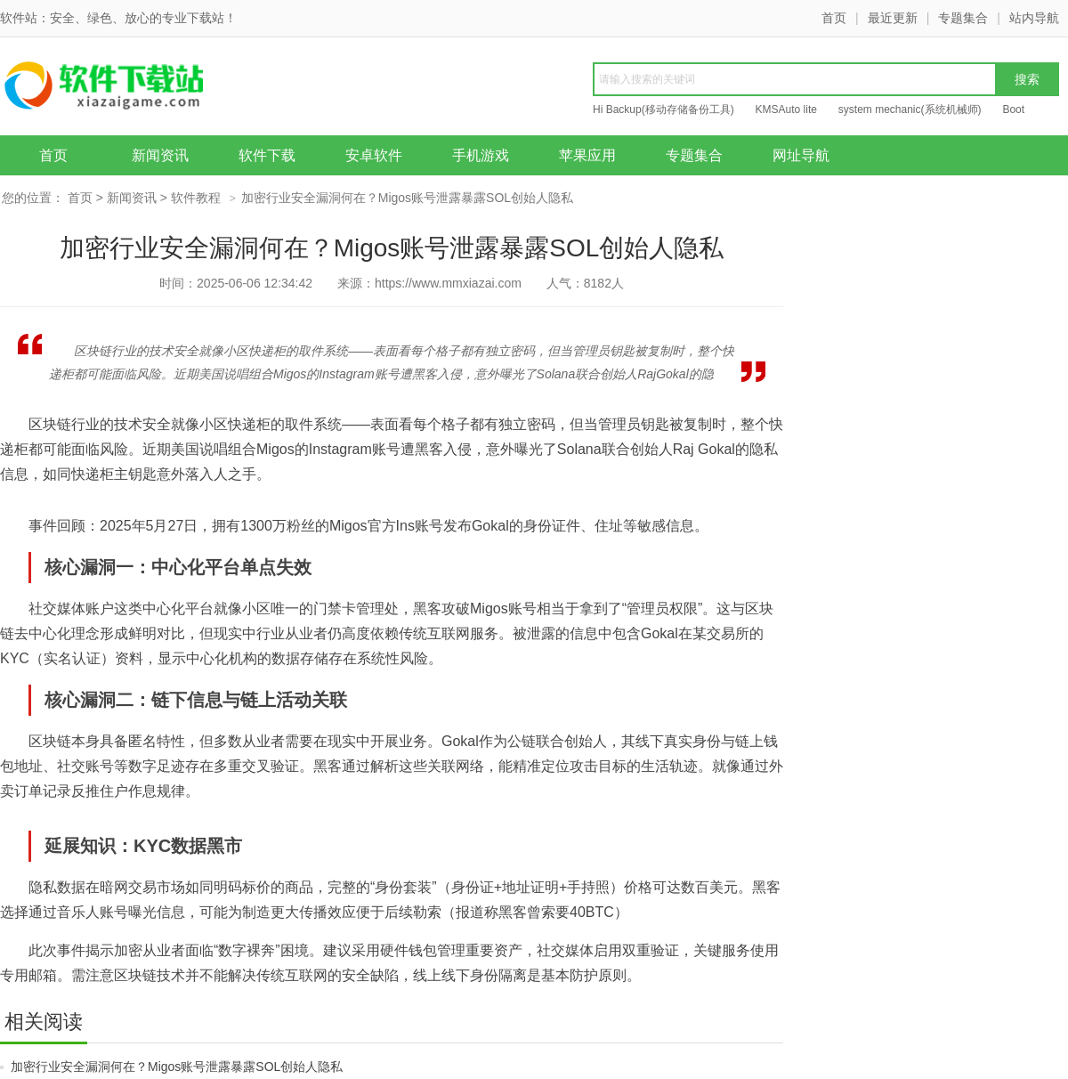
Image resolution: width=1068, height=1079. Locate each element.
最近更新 (893, 18)
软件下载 (267, 155)
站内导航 (1034, 18)
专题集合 (963, 18)
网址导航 (801, 155)
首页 (833, 18)
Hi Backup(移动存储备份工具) (663, 109)
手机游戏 (480, 155)
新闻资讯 (160, 155)
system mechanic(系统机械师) (910, 109)
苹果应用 (587, 155)
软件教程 (196, 198)
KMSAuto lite (786, 109)
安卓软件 (373, 155)
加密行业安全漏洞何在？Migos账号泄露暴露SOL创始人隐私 (177, 1066)
